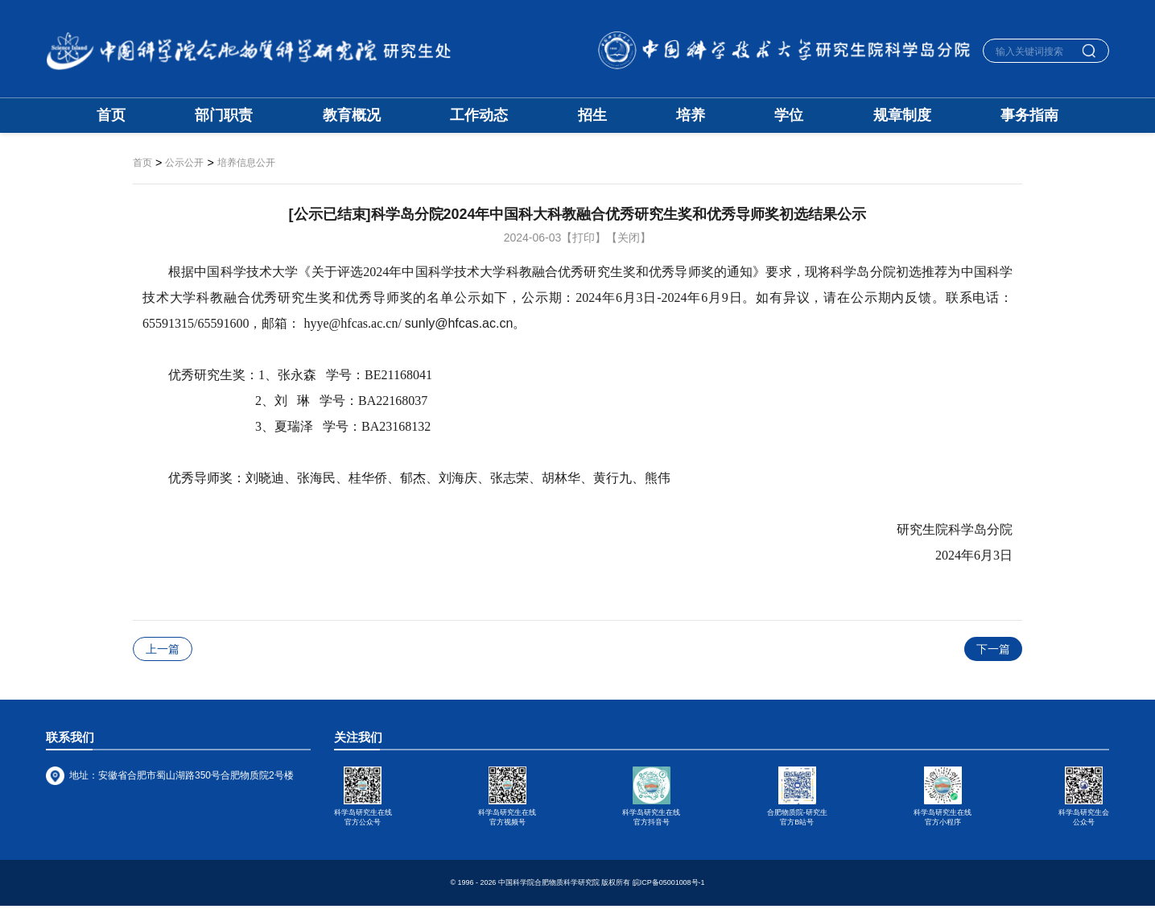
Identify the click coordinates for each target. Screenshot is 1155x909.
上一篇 (162, 648)
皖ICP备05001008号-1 (669, 886)
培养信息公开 (246, 163)
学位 (788, 116)
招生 (592, 116)
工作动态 (479, 116)
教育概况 (352, 116)
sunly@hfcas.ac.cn (459, 323)
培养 (690, 116)
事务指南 (1029, 116)
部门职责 (224, 116)
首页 (111, 116)
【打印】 (583, 237)
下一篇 (993, 648)
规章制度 (902, 116)
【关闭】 (628, 237)
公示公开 (184, 163)
